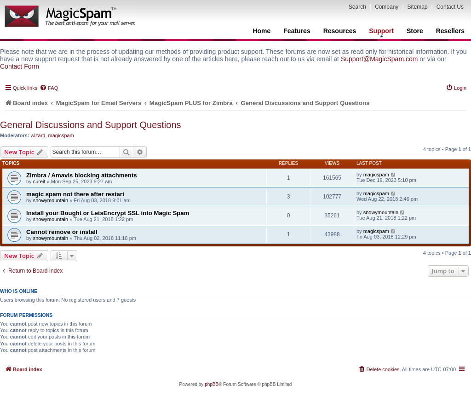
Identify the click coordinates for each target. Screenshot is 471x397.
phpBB (211, 384)
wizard (38, 135)
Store (415, 31)
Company (386, 7)
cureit (39, 181)
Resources (339, 31)
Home (261, 31)
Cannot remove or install (62, 231)
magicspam (61, 135)
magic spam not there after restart (75, 194)
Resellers (450, 31)
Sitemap (417, 7)
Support (381, 32)
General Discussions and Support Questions (90, 125)
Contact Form (19, 66)
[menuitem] (49, 87)
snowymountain (50, 200)
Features (296, 31)
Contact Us (450, 7)
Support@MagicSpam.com (379, 59)
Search (357, 7)
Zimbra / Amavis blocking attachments (81, 175)
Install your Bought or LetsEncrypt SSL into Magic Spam (107, 213)
